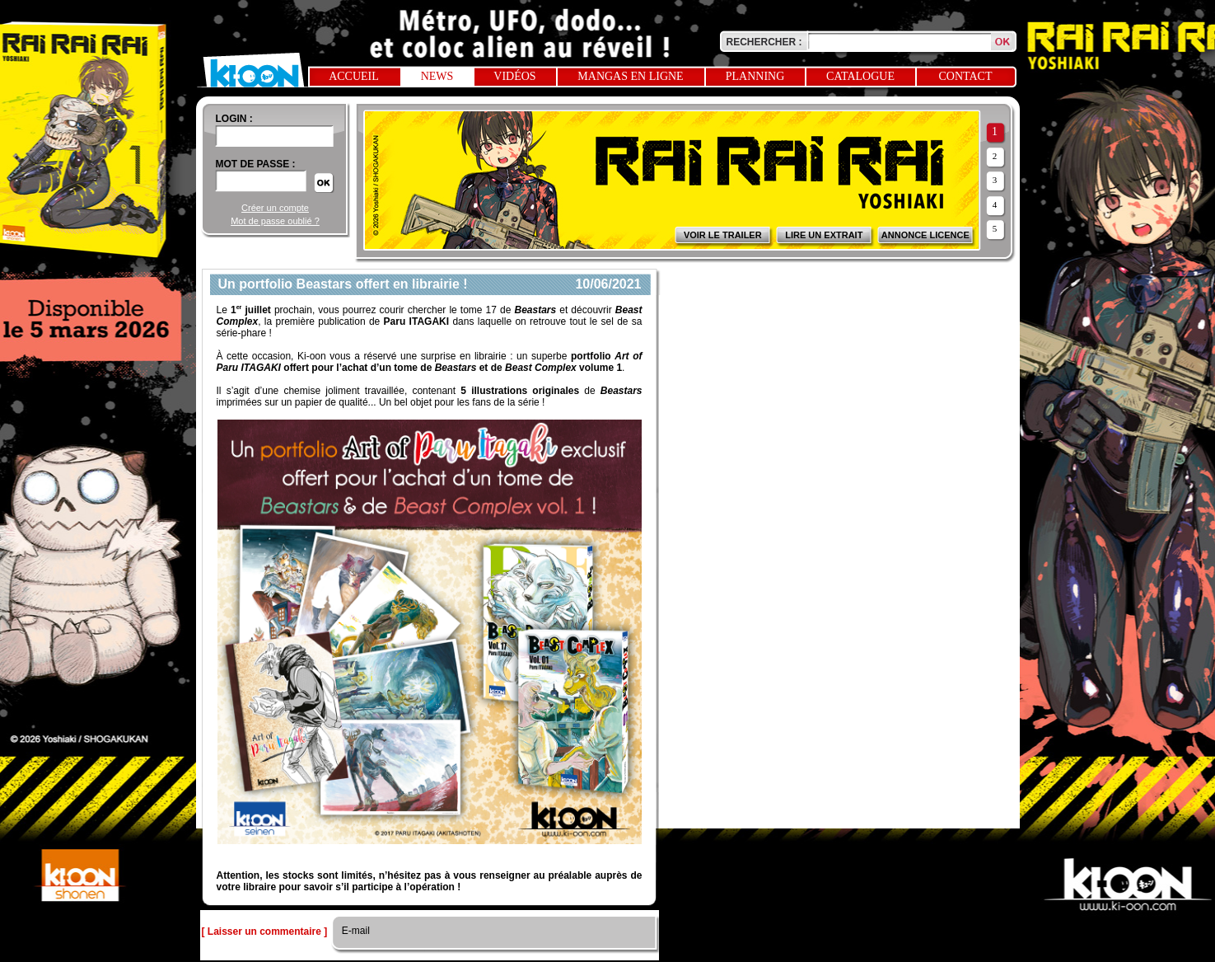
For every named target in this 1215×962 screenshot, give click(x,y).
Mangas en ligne (630, 76)
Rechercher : (764, 42)
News (437, 76)
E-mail (354, 930)
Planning (755, 76)
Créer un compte (275, 208)
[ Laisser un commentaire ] (265, 931)
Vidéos (514, 76)
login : (234, 118)
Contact (966, 76)
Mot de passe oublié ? (275, 221)
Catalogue (860, 76)
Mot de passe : (256, 164)
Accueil (354, 76)
